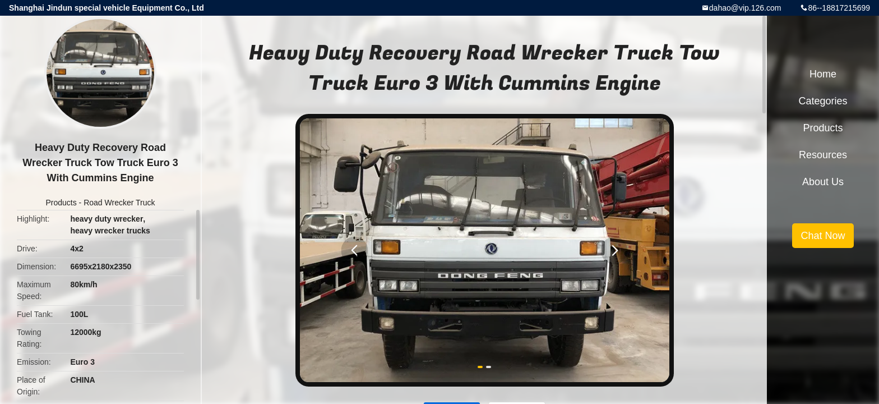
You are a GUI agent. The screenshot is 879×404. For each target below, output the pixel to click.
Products (60, 202)
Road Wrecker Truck (119, 202)
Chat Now (823, 235)
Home (822, 74)
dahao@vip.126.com (745, 7)
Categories (822, 101)
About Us (823, 181)
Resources (823, 154)
